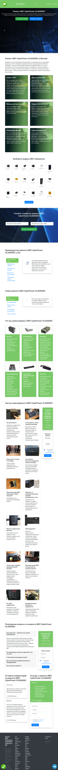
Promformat (28, 755)
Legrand (17, 751)
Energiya (17, 745)
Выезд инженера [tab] (11, 302)
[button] (32, 692)
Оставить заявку (22, 19)
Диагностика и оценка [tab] (11, 305)
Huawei (27, 743)
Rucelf (16, 756)
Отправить (48, 455)
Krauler (27, 750)
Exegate (27, 736)
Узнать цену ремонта (29, 229)
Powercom (17, 753)
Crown (16, 740)
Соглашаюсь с (49, 451)
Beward (17, 768)
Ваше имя (47, 438)
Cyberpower (18, 741)
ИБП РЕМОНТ (20, 4)
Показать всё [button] (29, 202)
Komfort (27, 748)
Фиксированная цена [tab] (11, 260)
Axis (16, 766)
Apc (16, 736)
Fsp (16, 746)
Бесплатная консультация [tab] (10, 273)
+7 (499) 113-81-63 (51, 4)
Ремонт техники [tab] (11, 314)
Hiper (26, 741)
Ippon (16, 750)
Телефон (48, 444)
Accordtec (17, 761)
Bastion (17, 738)
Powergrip (27, 753)
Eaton (16, 743)
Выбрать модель (36, 19)
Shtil (26, 758)
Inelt (26, 745)
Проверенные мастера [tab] (10, 269)
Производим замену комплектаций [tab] (11, 279)
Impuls (16, 748)
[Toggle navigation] (35, 4)
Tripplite (27, 768)
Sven (16, 758)
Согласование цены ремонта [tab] (11, 310)
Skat (26, 760)
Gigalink (27, 738)
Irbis (26, 746)
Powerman (17, 755)
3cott (16, 760)
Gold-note (27, 740)
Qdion (26, 756)
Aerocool (17, 763)
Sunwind (27, 761)
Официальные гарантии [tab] (11, 264)
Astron (16, 765)
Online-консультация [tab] (10, 298)
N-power (27, 751)
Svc (26, 763)
